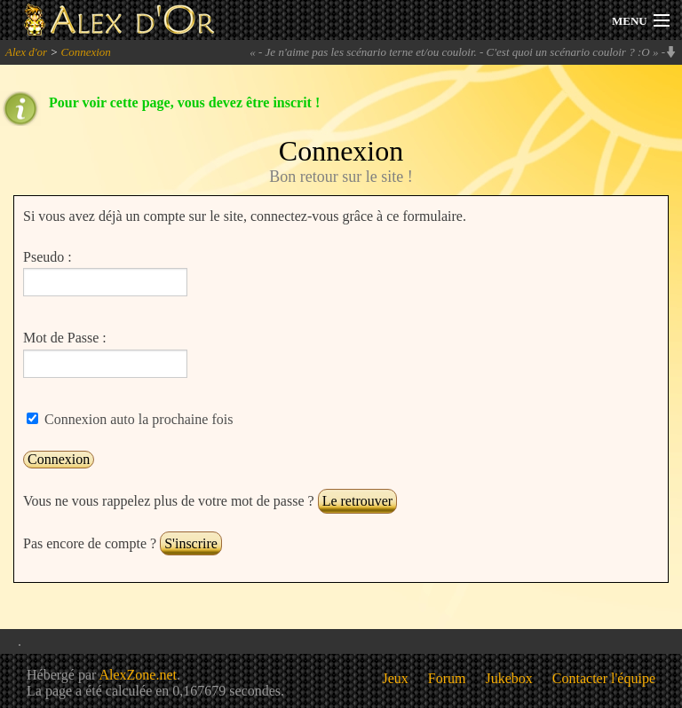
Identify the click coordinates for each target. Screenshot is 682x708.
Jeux (395, 678)
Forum (447, 678)
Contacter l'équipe (603, 678)
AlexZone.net (138, 674)
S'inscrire (191, 543)
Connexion (85, 52)
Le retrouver (357, 500)
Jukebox (509, 678)
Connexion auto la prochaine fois (137, 419)
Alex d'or (26, 52)
